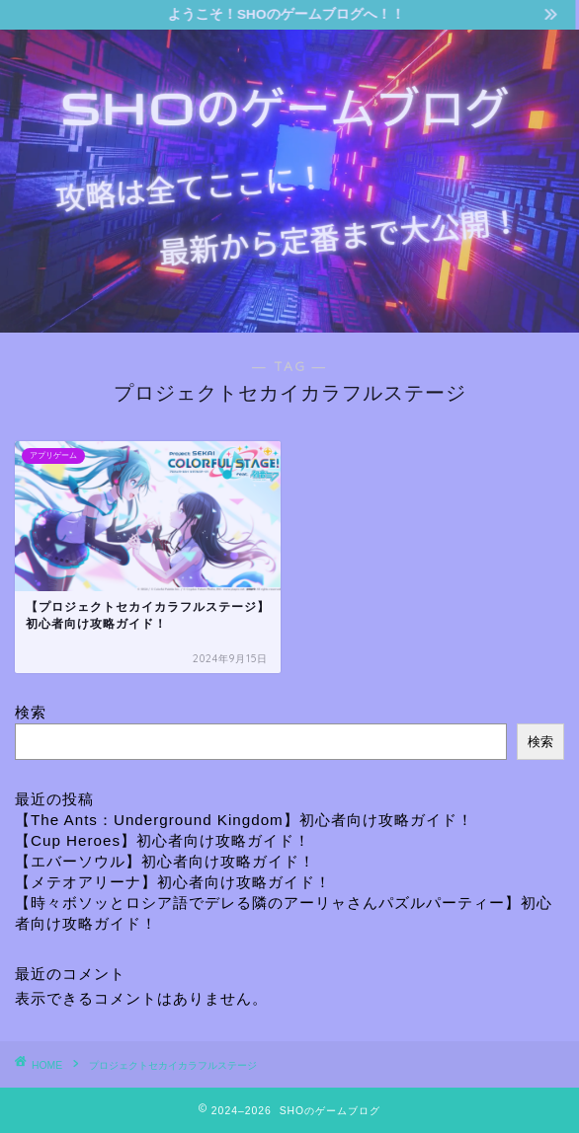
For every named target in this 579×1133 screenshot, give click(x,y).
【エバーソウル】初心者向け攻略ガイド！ (165, 861)
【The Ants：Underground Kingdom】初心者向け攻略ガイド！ (244, 819)
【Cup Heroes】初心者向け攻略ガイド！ (162, 840)
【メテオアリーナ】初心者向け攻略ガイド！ (173, 881)
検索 (30, 712)
